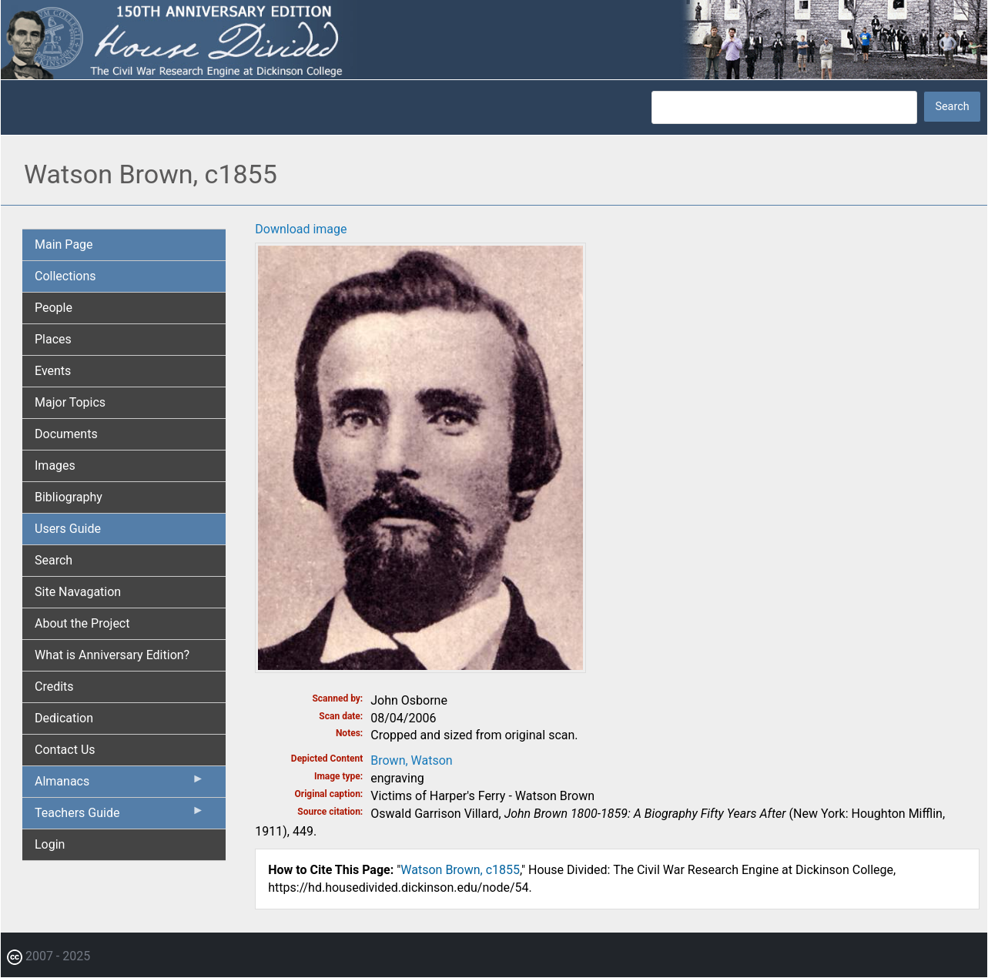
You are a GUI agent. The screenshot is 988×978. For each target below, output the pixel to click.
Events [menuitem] (53, 370)
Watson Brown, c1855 (460, 869)
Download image (301, 229)
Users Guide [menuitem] (68, 528)
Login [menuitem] (50, 844)
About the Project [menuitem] (82, 623)
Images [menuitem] (55, 465)
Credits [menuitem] (54, 686)
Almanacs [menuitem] (119, 784)
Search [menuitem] (53, 560)
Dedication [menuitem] (64, 718)
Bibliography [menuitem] (68, 497)
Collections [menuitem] (65, 276)
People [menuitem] (53, 307)
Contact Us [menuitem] (65, 749)
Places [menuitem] (53, 339)
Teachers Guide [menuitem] (119, 816)
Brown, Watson (411, 760)
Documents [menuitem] (66, 434)
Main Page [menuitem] (64, 244)
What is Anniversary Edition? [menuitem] (112, 655)
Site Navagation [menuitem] (78, 591)
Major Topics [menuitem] (70, 402)
